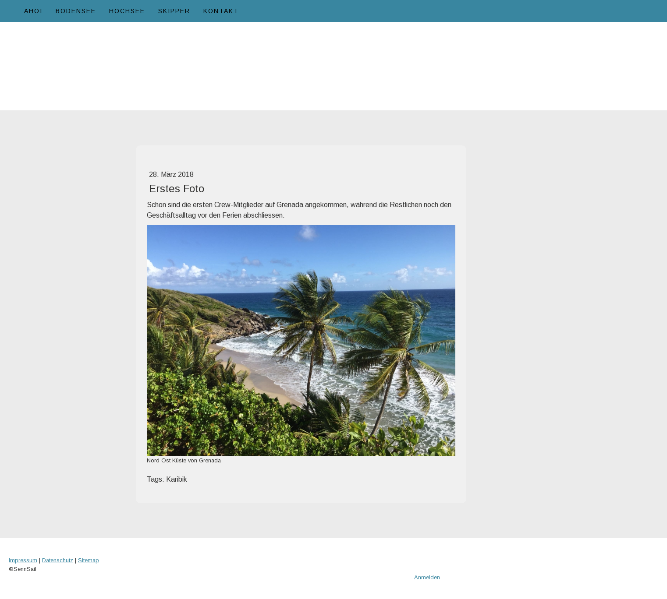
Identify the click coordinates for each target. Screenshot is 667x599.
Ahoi (33, 10)
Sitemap (88, 560)
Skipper (174, 10)
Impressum (23, 560)
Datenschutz (57, 560)
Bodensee (76, 10)
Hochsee (127, 10)
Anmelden (427, 577)
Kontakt (221, 10)
